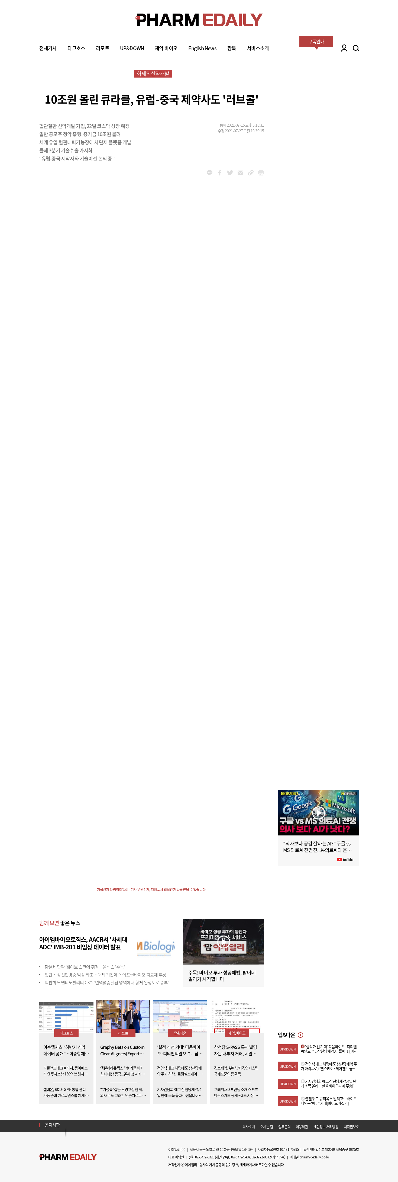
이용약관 (302, 1126)
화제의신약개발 (153, 74)
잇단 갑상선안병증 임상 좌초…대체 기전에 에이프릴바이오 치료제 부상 (105, 974)
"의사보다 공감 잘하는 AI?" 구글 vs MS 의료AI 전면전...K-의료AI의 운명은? (317, 850)
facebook (220, 172)
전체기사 (48, 48)
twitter (230, 172)
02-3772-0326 (204, 1156)
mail (240, 172)
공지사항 (52, 1125)
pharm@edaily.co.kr (314, 1156)
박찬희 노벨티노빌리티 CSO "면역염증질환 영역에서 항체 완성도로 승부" (107, 982)
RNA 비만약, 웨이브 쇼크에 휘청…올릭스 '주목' (85, 966)
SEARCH (356, 48)
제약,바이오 (236, 1033)
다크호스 (76, 48)
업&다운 (180, 1033)
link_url (251, 172)
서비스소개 (258, 48)
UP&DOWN (132, 48)
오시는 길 (266, 1126)
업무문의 (284, 1126)
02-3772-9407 (240, 1156)
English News (202, 48)
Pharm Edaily (68, 1157)
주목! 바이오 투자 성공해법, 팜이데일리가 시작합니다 (222, 976)
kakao (209, 172)
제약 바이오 (166, 48)
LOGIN (343, 48)
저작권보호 (351, 1126)
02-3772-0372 (261, 1156)
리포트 (102, 48)
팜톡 (231, 48)
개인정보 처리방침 (325, 1126)
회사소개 (248, 1126)
